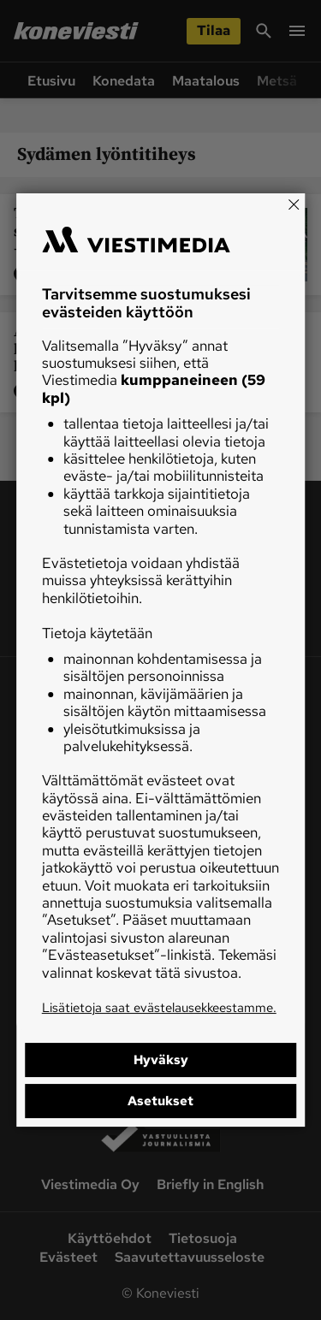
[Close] (293, 204)
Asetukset (160, 1101)
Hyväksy (161, 1059)
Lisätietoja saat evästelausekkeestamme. (159, 1007)
